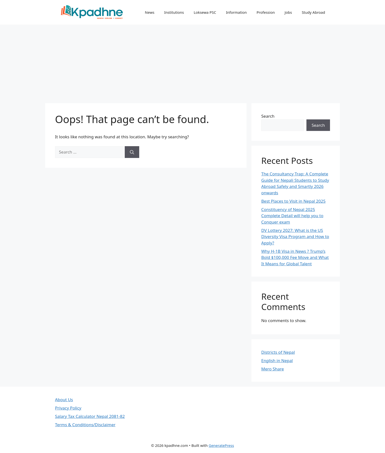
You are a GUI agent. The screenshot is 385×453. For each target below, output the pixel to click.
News (149, 12)
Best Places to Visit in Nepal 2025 (293, 201)
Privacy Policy (68, 408)
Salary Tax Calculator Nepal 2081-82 (90, 416)
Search (268, 116)
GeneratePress (221, 445)
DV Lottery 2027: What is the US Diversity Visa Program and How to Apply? (295, 236)
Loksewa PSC (205, 12)
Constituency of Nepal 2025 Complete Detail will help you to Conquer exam (292, 216)
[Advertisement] (192, 61)
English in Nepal (277, 360)
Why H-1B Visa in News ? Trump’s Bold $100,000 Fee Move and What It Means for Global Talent (295, 257)
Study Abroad (313, 12)
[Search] (132, 152)
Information (236, 12)
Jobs (288, 12)
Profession (266, 12)
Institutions (174, 12)
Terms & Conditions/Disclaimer (85, 424)
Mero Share (272, 369)
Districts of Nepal (278, 352)
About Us (64, 399)
